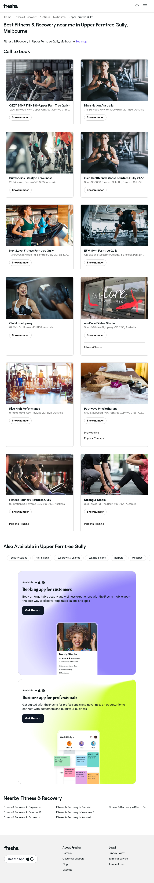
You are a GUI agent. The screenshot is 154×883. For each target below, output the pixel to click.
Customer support (73, 858)
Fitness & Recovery (25, 17)
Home (7, 17)
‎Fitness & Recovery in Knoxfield (74, 817)
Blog (65, 864)
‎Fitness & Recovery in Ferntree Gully (23, 812)
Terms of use (116, 864)
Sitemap (67, 869)
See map (81, 41)
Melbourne (59, 17)
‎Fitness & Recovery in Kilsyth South (129, 807)
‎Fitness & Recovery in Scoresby (21, 817)
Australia (45, 17)
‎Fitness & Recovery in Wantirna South (76, 812)
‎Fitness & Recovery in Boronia (73, 807)
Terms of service (118, 858)
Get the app (33, 610)
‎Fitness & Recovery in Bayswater (22, 807)
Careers (67, 853)
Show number (20, 117)
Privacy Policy (116, 853)
